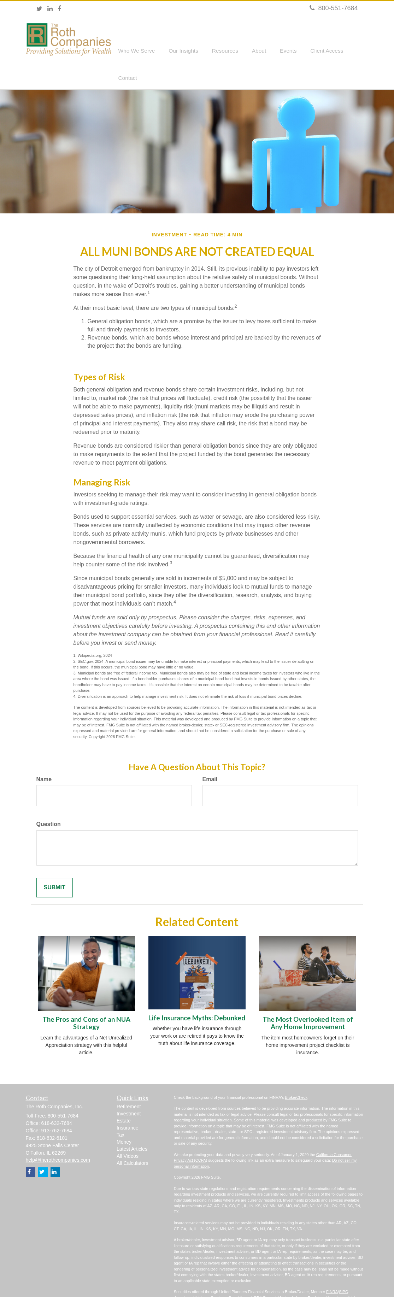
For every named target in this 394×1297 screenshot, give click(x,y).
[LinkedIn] (50, 9)
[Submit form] (54, 866)
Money (124, 1120)
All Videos (128, 1134)
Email (210, 757)
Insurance (127, 1106)
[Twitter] (39, 9)
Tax (120, 1113)
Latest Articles (132, 1127)
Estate (124, 1099)
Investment (129, 1092)
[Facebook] (59, 9)
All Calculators (132, 1141)
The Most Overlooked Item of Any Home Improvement (308, 1001)
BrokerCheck (296, 1075)
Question (48, 803)
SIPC (343, 1270)
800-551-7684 (334, 8)
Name (44, 757)
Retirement (129, 1084)
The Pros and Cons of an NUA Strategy (86, 1001)
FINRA (332, 1270)
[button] (140, 40)
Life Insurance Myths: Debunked (196, 996)
